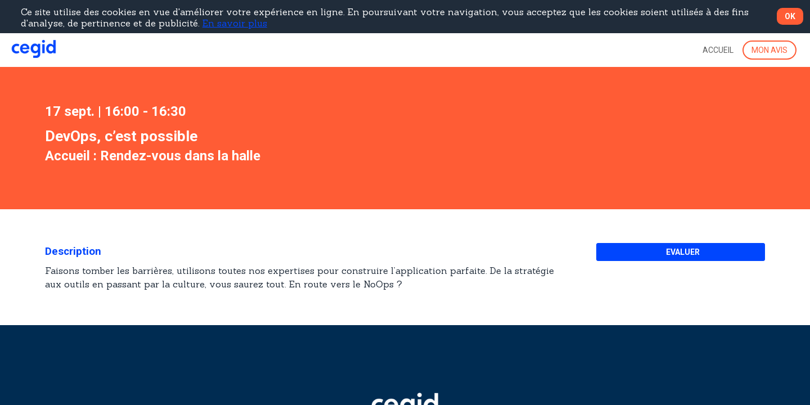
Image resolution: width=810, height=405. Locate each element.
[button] (769, 50)
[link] (718, 50)
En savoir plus (234, 23)
